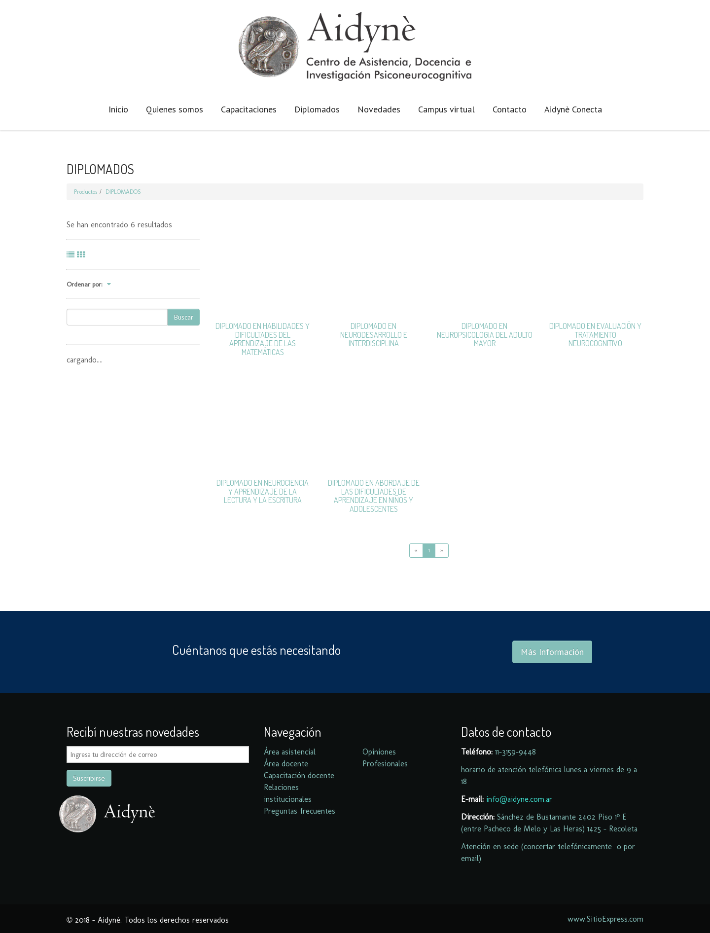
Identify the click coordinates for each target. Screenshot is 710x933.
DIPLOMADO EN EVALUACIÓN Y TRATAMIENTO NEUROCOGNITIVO (595, 334)
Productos (85, 191)
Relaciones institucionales (288, 793)
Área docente (286, 763)
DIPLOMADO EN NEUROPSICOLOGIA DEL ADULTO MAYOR (484, 334)
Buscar (183, 317)
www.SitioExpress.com (605, 919)
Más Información (552, 651)
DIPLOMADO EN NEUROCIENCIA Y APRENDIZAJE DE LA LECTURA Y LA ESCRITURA (262, 491)
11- (498, 751)
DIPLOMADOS (123, 191)
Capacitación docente (299, 775)
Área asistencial (290, 751)
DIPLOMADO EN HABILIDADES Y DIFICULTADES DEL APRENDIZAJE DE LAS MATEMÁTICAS (262, 339)
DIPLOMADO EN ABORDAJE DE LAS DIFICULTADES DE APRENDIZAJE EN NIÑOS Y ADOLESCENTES (374, 495)
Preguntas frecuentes (299, 811)
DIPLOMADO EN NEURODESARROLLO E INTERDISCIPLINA (373, 334)
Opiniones (379, 751)
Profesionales (385, 763)
